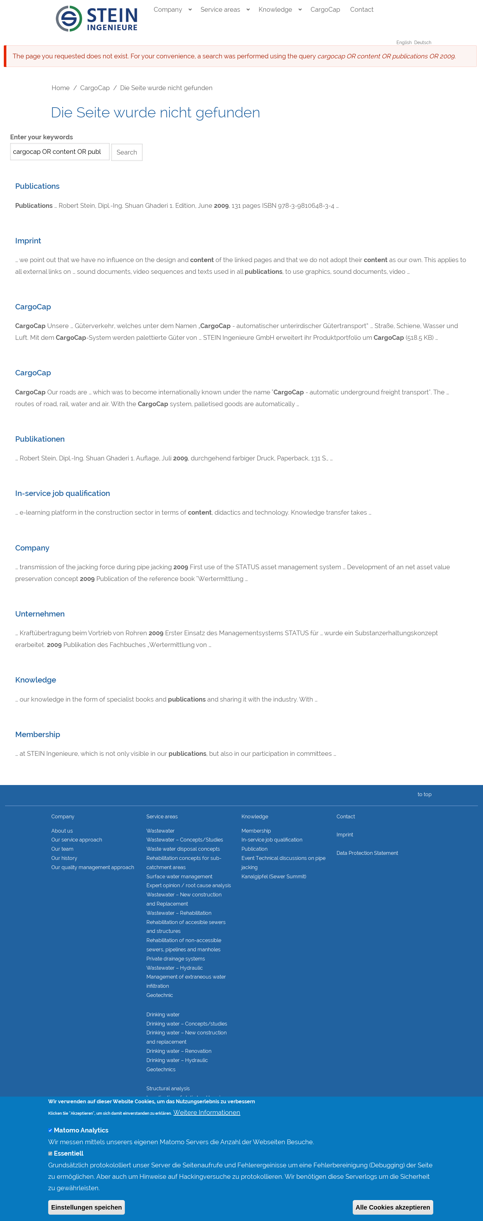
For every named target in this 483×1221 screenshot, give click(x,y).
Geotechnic (159, 995)
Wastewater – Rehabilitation (178, 913)
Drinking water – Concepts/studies (186, 1024)
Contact (362, 9)
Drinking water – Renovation (178, 1051)
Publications (37, 186)
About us (62, 831)
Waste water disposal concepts (183, 849)
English (404, 42)
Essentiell (68, 1167)
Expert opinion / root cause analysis (188, 885)
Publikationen (40, 439)
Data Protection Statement (367, 853)
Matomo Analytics (81, 1144)
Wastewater (160, 831)
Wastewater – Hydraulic (174, 968)
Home (61, 88)
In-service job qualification (62, 493)
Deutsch (422, 42)
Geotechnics (161, 1069)
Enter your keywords (41, 137)
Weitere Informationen (206, 1126)
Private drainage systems (175, 959)
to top (423, 794)
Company (168, 9)
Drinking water (163, 1015)
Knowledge (275, 9)
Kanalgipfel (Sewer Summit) (274, 877)
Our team (62, 849)
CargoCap (325, 9)
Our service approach (76, 840)
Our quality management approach (92, 867)
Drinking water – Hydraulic (177, 1060)
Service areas (220, 9)
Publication (254, 849)
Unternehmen (40, 614)
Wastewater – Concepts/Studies (184, 840)
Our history (64, 858)
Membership (37, 734)
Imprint (28, 240)
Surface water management (179, 877)
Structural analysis (168, 1089)
